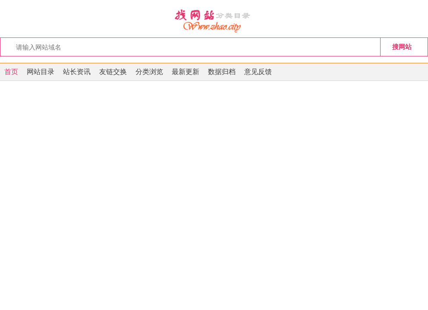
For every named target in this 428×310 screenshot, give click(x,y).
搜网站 (402, 46)
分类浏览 (149, 71)
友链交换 (113, 71)
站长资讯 (77, 71)
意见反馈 (258, 71)
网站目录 (40, 71)
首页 (11, 71)
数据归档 (222, 71)
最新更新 (185, 71)
